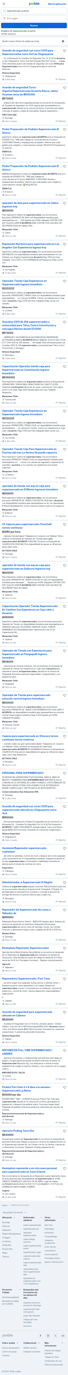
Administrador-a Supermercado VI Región (27, 882)
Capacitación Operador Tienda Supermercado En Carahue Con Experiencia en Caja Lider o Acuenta (30, 610)
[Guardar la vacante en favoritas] (65, 51)
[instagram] (48, 1335)
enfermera (49, 1232)
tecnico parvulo (51, 1254)
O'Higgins (6, 1237)
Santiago (6, 1222)
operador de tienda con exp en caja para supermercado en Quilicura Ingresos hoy (26, 567)
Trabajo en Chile (52, 1357)
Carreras (5, 1355)
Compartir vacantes (31, 1351)
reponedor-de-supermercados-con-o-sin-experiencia (32, 1281)
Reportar (60, 79)
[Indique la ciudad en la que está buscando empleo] (34, 18)
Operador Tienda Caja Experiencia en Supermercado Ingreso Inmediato (24, 282)
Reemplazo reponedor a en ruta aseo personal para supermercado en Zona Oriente (29, 1170)
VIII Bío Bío (6, 1245)
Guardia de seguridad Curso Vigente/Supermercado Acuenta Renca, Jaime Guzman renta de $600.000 (30, 91)
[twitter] (55, 1335)
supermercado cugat (32, 1252)
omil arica (27, 1326)
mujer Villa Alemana (31, 1316)
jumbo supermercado (32, 1225)
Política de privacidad (54, 1364)
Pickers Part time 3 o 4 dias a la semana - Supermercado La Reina (27, 1089)
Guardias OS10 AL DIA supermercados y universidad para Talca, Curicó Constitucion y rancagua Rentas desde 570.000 (29, 325)
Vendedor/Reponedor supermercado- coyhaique (24, 850)
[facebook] (40, 1335)
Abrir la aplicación (57, 4)
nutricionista (50, 1250)
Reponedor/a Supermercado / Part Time (26, 978)
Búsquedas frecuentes (14, 1212)
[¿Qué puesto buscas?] (34, 11)
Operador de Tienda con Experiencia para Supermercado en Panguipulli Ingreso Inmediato (27, 654)
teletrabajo (49, 1229)
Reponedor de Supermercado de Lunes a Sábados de (26, 911)
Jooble (18, 1371)
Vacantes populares (10, 1297)
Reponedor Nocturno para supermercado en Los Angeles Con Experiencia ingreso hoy (30, 246)
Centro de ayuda (9, 1351)
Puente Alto (7, 1249)
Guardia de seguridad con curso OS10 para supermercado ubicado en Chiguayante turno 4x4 (29, 810)
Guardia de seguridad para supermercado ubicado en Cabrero (27, 1014)
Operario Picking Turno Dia (18, 1130)
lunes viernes (50, 1247)
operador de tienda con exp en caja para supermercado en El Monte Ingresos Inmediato (30, 488)
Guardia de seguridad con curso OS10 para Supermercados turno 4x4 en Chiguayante (27, 52)
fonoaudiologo (51, 1236)
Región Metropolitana (11, 1234)
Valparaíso (6, 1230)
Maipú (4, 1253)
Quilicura (6, 1226)
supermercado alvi (31, 1229)
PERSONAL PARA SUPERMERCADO (23, 773)
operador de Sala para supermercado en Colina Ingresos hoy (30, 205)
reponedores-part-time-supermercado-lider (32, 1272)
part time (48, 1225)
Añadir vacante (30, 1348)
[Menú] (3, 4)
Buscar (34, 25)
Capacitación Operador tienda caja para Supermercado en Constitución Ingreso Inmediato (26, 370)
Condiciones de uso (53, 1361)
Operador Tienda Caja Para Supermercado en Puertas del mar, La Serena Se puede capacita (29, 451)
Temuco (5, 1256)
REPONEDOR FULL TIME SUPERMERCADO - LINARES (27, 1052)
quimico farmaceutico (54, 1262)
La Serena (6, 1241)
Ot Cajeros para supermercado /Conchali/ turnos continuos (27, 526)
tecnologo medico (52, 1258)
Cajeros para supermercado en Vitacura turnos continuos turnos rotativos (30, 738)
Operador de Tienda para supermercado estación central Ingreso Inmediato (26, 697)
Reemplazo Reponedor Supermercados (25, 948)
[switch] (64, 41)
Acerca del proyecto (10, 1348)
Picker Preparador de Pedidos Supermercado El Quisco (30, 131)
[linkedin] (63, 1335)
